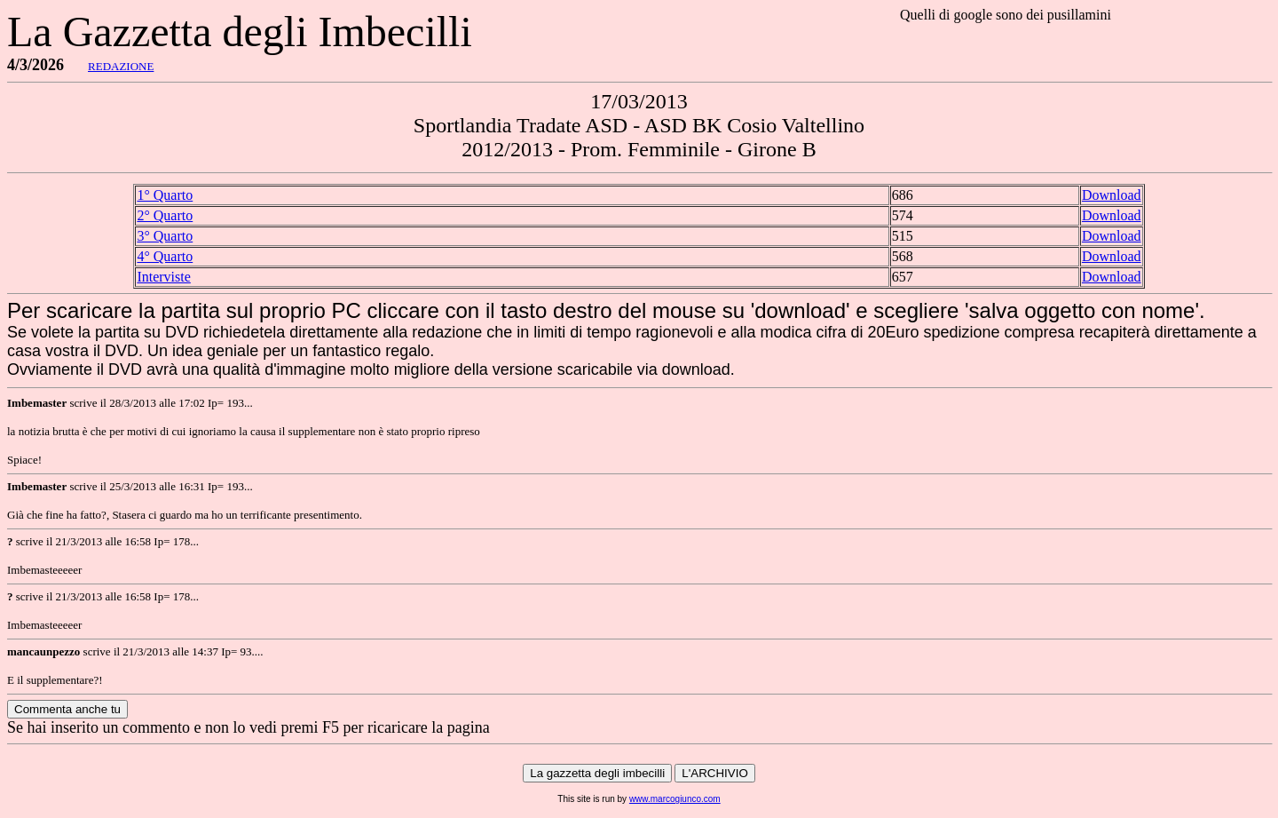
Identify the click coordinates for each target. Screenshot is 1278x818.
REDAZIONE (121, 66)
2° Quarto (165, 215)
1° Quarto (165, 195)
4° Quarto (165, 256)
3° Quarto (165, 235)
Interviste (163, 276)
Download (1111, 195)
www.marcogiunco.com (675, 799)
